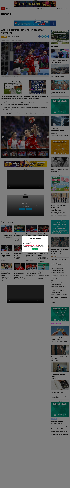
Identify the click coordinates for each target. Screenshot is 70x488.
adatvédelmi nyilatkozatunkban (32, 245)
